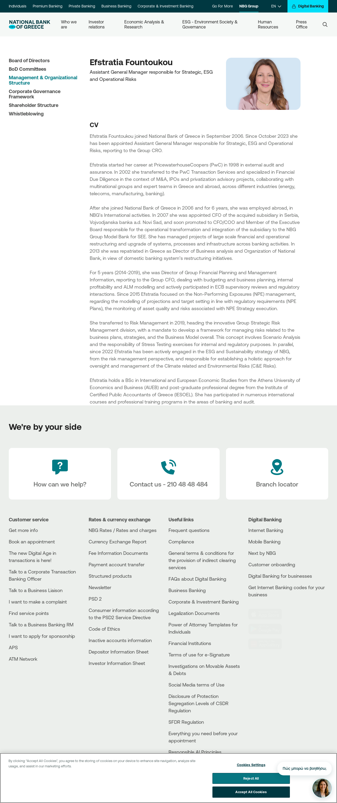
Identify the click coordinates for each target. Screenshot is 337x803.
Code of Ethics (104, 628)
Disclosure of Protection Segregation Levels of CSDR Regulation (198, 703)
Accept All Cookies (250, 792)
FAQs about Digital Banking (197, 578)
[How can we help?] (60, 474)
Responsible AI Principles (194, 752)
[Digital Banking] (307, 6)
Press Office (302, 24)
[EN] (276, 6)
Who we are (69, 24)
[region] (168, 778)
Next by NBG (262, 553)
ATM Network (23, 658)
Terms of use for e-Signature (199, 654)
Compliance (181, 541)
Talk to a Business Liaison (36, 590)
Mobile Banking (264, 541)
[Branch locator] (277, 474)
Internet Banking (265, 530)
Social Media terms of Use (196, 684)
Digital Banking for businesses (280, 576)
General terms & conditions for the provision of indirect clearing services (202, 560)
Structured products (110, 576)
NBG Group (248, 6)
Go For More (222, 6)
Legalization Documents (194, 613)
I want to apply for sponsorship (42, 636)
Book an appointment (32, 541)
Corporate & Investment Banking (165, 6)
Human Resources (268, 24)
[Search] (325, 24)
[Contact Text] (168, 474)
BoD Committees (27, 69)
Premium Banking (47, 6)
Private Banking (82, 6)
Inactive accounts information (120, 640)
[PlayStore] (268, 629)
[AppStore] (268, 614)
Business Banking (116, 6)
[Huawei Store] (268, 644)
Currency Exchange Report (117, 541)
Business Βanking (187, 590)
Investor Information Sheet (117, 663)
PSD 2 (95, 598)
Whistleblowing (26, 113)
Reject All (251, 778)
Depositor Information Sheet (119, 651)
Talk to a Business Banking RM (41, 624)
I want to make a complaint (38, 601)
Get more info (23, 530)
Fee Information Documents (118, 553)
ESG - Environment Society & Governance (210, 24)
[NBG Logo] (29, 24)
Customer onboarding (271, 564)
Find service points (29, 613)
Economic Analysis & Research (144, 24)
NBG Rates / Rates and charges (123, 530)
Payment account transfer (117, 564)
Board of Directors (29, 60)
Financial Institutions (189, 643)
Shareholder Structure (33, 105)
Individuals (17, 6)
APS (13, 647)
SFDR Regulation (186, 722)
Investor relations (97, 24)
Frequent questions (188, 530)
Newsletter (100, 587)
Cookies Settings (251, 765)
